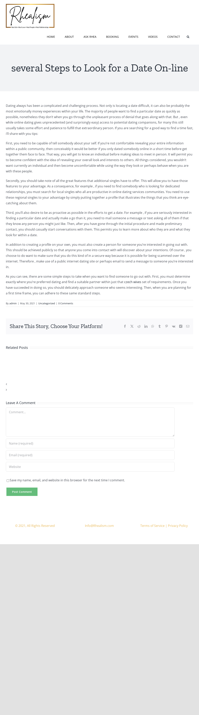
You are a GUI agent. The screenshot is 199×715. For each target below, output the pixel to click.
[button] (188, 36)
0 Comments (65, 303)
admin (13, 303)
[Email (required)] (90, 455)
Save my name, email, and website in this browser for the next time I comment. (67, 480)
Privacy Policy (178, 526)
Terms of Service (152, 526)
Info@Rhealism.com (99, 526)
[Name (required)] (90, 443)
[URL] (90, 467)
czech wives (132, 282)
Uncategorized (46, 303)
